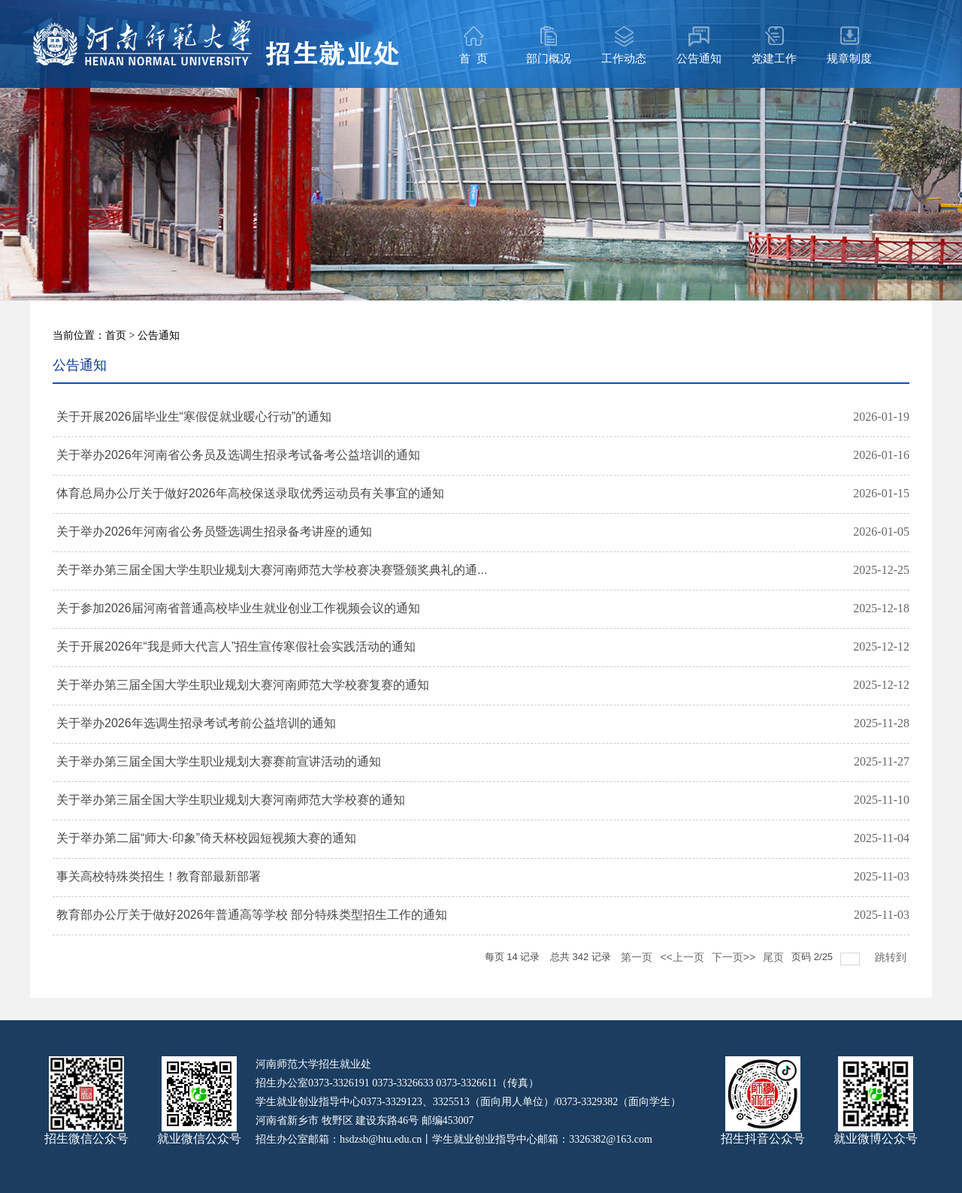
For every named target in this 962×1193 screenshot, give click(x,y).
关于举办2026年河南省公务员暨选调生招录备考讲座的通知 (214, 531)
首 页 (473, 58)
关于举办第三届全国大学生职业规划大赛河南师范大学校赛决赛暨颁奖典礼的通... (271, 569)
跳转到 (892, 954)
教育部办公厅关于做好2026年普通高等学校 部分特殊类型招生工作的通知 (251, 914)
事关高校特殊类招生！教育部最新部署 (158, 876)
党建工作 (774, 58)
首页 (115, 335)
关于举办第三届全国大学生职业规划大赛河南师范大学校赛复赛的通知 (242, 684)
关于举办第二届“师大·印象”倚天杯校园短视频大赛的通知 (206, 838)
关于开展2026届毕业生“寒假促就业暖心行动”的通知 (193, 416)
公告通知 (699, 58)
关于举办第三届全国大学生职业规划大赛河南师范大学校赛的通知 (230, 799)
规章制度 (849, 58)
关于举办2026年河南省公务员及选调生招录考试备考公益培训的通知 (238, 455)
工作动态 (623, 58)
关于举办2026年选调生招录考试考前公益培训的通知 (196, 723)
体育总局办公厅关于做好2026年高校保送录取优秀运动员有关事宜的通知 (250, 493)
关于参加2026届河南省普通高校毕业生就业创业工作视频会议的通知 (238, 608)
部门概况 (548, 58)
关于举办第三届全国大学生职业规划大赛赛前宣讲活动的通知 (218, 761)
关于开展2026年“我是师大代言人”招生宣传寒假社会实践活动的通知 (236, 646)
